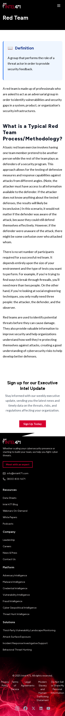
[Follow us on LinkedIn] (40, 708)
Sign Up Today (32, 423)
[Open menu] (58, 5)
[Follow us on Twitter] (33, 708)
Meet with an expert (17, 464)
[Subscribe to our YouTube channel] (48, 708)
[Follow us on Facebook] (25, 708)
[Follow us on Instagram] (17, 708)
